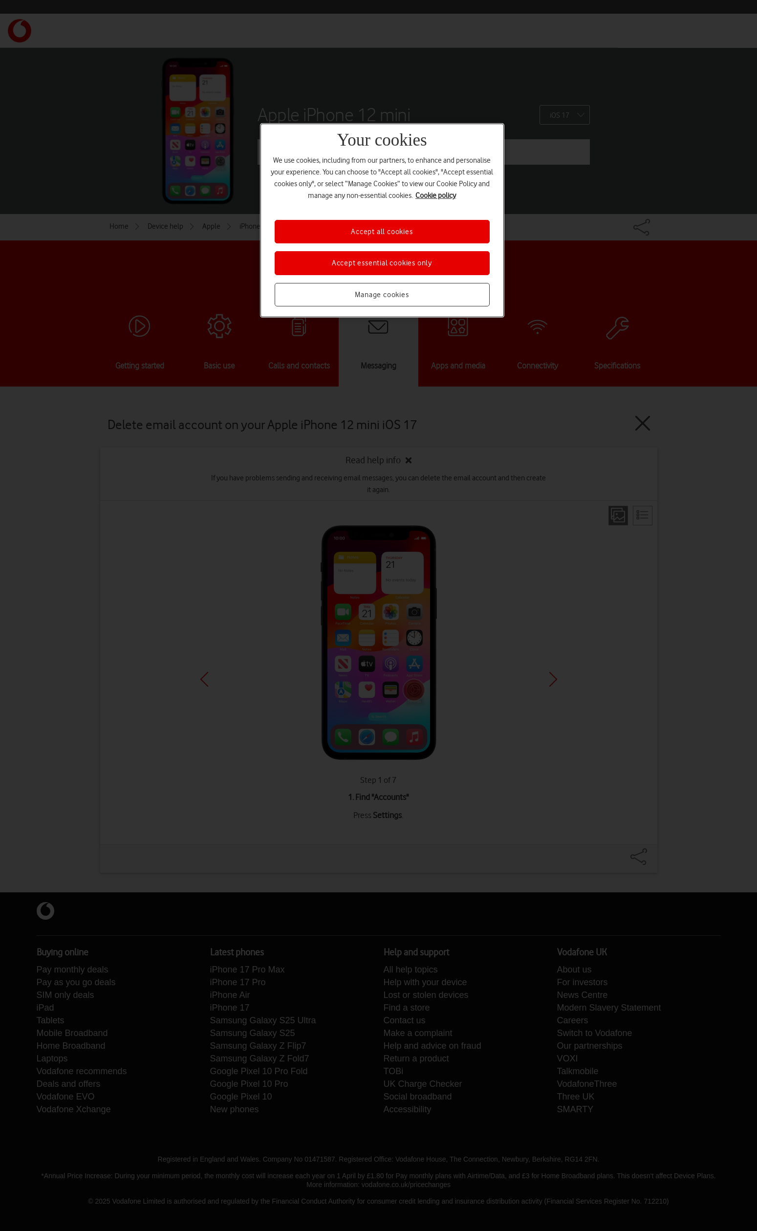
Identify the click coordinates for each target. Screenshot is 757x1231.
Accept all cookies (381, 231)
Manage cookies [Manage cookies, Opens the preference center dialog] (382, 294)
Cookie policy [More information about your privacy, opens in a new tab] (435, 195)
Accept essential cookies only (382, 263)
